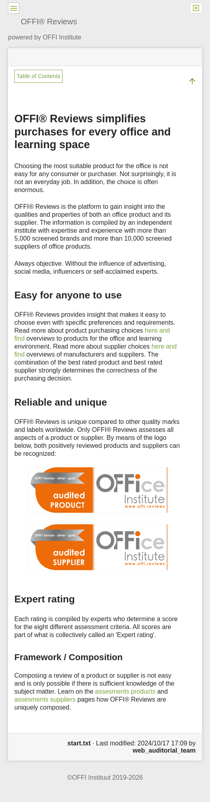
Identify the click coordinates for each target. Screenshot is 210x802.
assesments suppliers (45, 699)
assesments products (125, 691)
